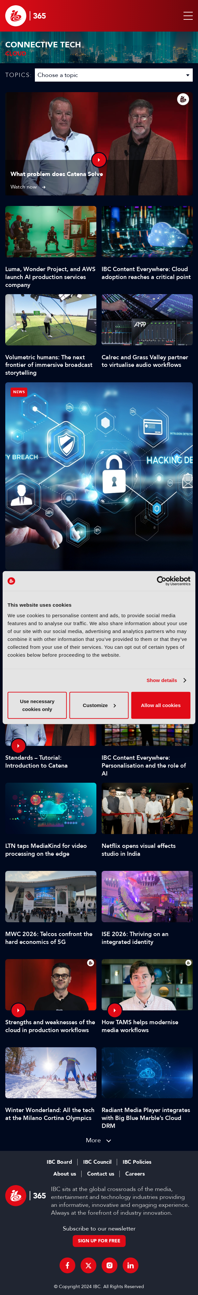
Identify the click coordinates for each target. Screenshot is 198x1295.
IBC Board (59, 1162)
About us (64, 1174)
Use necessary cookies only (37, 705)
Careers (135, 1174)
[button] (187, 16)
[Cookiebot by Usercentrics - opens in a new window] (161, 581)
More (93, 1140)
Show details (162, 680)
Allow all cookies (161, 705)
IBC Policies (137, 1162)
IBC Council (97, 1162)
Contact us (100, 1174)
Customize (99, 705)
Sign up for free (99, 1241)
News (19, 392)
